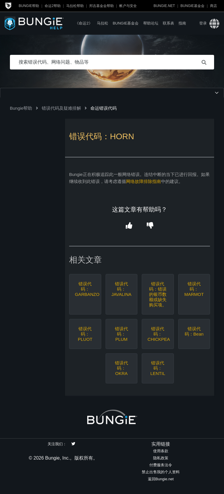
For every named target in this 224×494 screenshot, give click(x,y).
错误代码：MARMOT (194, 289)
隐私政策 (160, 458)
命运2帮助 (53, 6)
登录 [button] (203, 23)
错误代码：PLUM (121, 334)
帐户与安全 (128, 6)
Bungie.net (164, 6)
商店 (213, 6)
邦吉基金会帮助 (101, 6)
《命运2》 (83, 23)
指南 (182, 23)
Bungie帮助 (29, 6)
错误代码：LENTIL (157, 368)
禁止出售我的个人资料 (161, 472)
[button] (129, 225)
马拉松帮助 (75, 6)
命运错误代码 (103, 108)
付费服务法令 (160, 465)
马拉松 (102, 23)
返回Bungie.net (161, 479)
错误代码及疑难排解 (61, 108)
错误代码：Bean (194, 331)
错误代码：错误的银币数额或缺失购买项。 (158, 294)
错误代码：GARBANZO (85, 289)
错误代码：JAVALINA (121, 289)
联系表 (168, 23)
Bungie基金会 (192, 6)
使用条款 (160, 451)
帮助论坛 (150, 23)
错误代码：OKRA (121, 368)
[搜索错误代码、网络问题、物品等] (112, 62)
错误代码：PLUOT (85, 334)
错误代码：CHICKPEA (158, 334)
